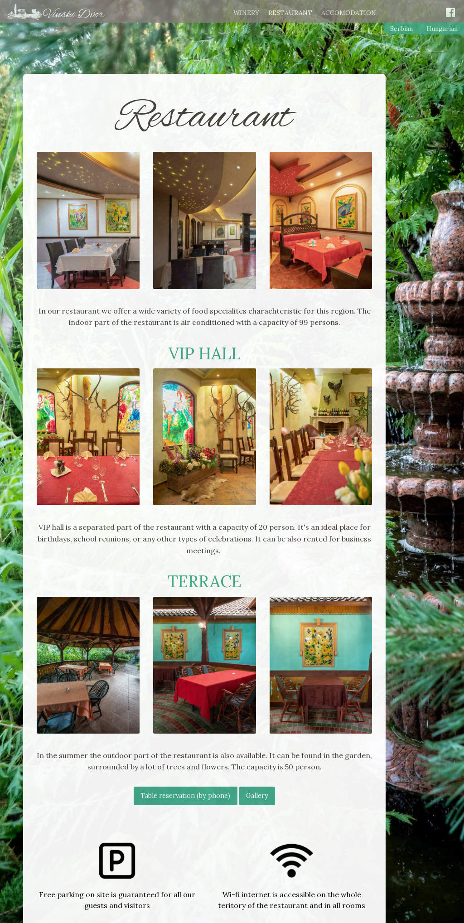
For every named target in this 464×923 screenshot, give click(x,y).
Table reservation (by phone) (185, 796)
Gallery (257, 796)
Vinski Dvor (73, 14)
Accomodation (348, 13)
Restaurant (290, 13)
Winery (246, 13)
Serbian (401, 28)
